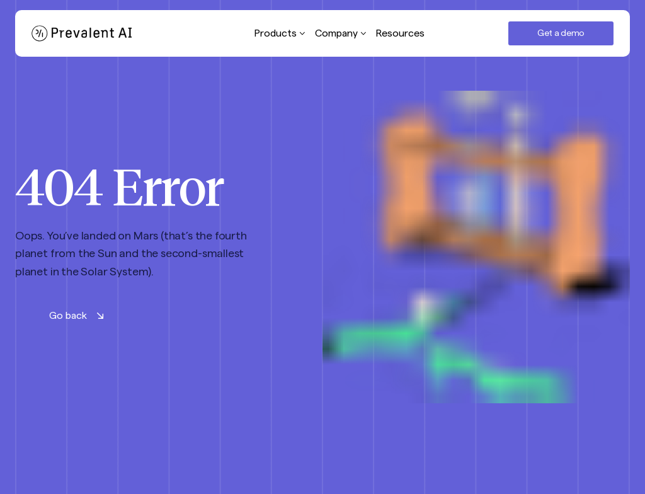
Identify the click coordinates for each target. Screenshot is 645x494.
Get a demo (561, 33)
